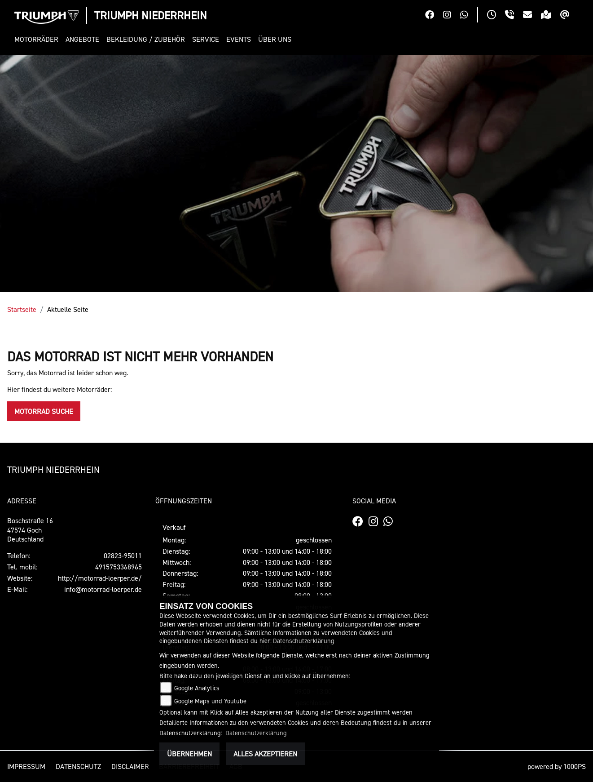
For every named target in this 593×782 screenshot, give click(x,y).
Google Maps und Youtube (210, 701)
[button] (38, 39)
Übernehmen (189, 753)
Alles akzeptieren (265, 753)
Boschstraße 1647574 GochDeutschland (30, 530)
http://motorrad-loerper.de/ (100, 577)
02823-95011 (123, 555)
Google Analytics (197, 688)
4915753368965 (118, 566)
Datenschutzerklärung (303, 640)
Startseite (21, 309)
